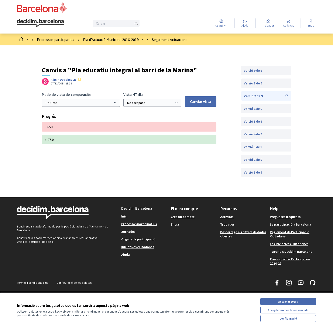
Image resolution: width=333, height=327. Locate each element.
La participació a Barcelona (290, 224)
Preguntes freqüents (285, 217)
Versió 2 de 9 (253, 159)
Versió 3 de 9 (253, 147)
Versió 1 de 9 (253, 172)
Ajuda (125, 254)
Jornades (128, 231)
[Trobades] (268, 23)
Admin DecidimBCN (63, 79)
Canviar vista (200, 101)
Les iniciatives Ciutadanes (289, 244)
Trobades (227, 224)
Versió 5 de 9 (253, 121)
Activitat (227, 217)
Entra (175, 224)
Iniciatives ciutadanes (137, 247)
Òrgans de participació (138, 239)
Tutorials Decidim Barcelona (291, 251)
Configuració (288, 318)
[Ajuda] (245, 23)
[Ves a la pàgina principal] (40, 23)
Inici (124, 216)
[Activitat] (288, 23)
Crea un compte (183, 217)
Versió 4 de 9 (253, 134)
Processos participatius (55, 39)
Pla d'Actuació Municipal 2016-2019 (111, 39)
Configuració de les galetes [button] (74, 283)
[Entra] (311, 23)
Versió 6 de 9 (253, 109)
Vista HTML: (133, 94)
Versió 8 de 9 (253, 83)
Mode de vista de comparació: (66, 94)
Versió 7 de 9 (266, 96)
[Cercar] (116, 23)
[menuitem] (144, 216)
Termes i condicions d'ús (32, 283)
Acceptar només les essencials (288, 310)
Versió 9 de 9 (253, 70)
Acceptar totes (288, 301)
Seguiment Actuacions (169, 39)
